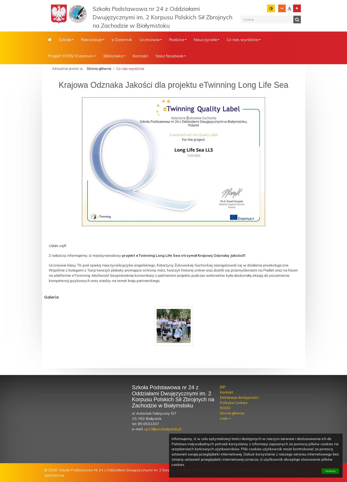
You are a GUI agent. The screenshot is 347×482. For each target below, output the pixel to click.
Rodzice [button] (178, 39)
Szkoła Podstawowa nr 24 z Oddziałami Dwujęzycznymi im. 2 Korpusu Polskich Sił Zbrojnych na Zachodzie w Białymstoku (162, 17)
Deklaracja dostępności (239, 397)
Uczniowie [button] (150, 39)
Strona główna (49, 40)
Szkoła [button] (66, 39)
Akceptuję (330, 471)
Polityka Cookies (234, 402)
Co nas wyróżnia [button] (244, 39)
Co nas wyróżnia (130, 68)
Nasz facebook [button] (171, 56)
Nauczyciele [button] (206, 39)
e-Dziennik (122, 39)
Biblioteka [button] (114, 56)
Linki (224, 418)
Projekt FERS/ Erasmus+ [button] (72, 56)
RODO (225, 408)
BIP (223, 387)
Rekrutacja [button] (92, 39)
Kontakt (140, 56)
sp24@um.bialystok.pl (162, 429)
